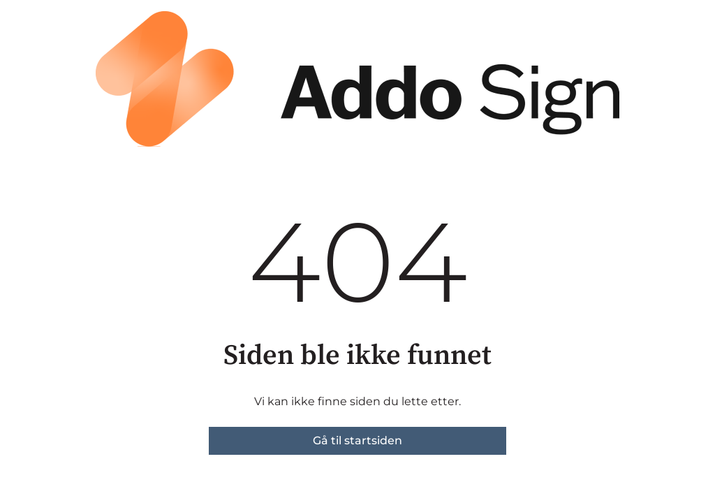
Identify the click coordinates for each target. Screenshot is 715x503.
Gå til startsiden (357, 440)
